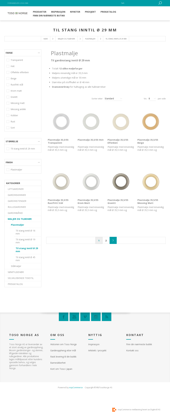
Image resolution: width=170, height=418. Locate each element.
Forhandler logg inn (18, 3)
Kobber (14, 229)
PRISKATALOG (15, 153)
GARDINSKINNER (17, 64)
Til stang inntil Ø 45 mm (25, 128)
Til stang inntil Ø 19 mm (25, 110)
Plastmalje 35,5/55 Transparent (58, 141)
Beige (13, 192)
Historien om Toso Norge (63, 344)
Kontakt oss (132, 350)
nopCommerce (76, 387)
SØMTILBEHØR (16, 141)
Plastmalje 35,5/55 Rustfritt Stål (58, 202)
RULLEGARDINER (17, 76)
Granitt (14, 210)
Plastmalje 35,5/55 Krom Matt (88, 202)
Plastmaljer (90, 39)
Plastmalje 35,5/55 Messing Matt (147, 202)
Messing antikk (18, 222)
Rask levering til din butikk (63, 356)
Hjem (45, 39)
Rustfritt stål (17, 198)
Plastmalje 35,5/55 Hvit (91, 139)
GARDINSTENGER (17, 70)
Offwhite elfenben (20, 185)
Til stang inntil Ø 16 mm (25, 102)
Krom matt (16, 204)
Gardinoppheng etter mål (63, 350)
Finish (9, 276)
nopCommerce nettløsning (130, 409)
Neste (113, 240)
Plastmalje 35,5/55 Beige (147, 141)
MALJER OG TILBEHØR (66, 39)
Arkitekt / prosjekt (97, 350)
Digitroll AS (155, 409)
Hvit (13, 179)
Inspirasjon (93, 344)
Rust (13, 235)
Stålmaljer (16, 135)
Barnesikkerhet (58, 362)
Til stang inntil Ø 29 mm (27, 119)
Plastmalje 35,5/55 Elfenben (118, 141)
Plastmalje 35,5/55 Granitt (118, 202)
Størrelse (12, 255)
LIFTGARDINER (16, 58)
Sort (13, 241)
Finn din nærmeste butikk (139, 344)
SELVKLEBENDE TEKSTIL (21, 147)
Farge (9, 166)
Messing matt (18, 216)
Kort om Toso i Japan (61, 368)
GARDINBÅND (15, 82)
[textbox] (139, 3)
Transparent (17, 173)
